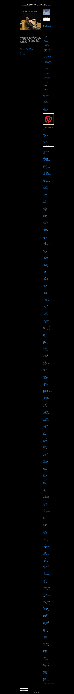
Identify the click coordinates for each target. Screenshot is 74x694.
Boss (43, 236)
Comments (45, 20)
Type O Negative (45, 643)
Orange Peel (44, 518)
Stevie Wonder (45, 594)
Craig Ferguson (45, 279)
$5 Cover (44, 152)
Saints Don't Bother (37, 4)
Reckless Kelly (45, 540)
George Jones (45, 355)
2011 (44, 36)
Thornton (44, 630)
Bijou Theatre (25, 49)
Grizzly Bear (44, 365)
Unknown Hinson (45, 646)
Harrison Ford (45, 375)
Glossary (44, 358)
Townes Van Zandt (45, 639)
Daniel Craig (44, 286)
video (43, 657)
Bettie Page (44, 201)
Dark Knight (44, 288)
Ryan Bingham (45, 561)
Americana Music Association (47, 174)
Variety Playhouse (45, 653)
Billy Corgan (44, 208)
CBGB (44, 256)
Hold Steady (44, 383)
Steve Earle (44, 590)
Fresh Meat (44, 349)
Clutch (44, 272)
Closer (44, 271)
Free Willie (44, 348)
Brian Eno (44, 238)
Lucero (44, 460)
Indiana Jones (45, 390)
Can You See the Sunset (46, 100)
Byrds (43, 249)
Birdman (44, 210)
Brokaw (44, 243)
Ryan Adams (44, 560)
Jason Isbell (44, 400)
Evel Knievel (44, 334)
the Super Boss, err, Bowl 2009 (48, 46)
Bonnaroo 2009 (45, 231)
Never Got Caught (45, 503)
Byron (43, 250)
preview (44, 530)
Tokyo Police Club (45, 635)
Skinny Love (44, 572)
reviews (44, 547)
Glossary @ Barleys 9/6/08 (48, 74)
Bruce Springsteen (45, 244)
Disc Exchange (45, 312)
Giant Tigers (44, 356)
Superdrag (44, 603)
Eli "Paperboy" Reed (46, 329)
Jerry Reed (44, 406)
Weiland (44, 666)
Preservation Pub (45, 527)
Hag (43, 370)
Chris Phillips (45, 264)
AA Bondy (44, 161)
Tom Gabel (44, 636)
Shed (43, 568)
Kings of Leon (45, 435)
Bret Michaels (45, 237)
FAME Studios (45, 337)
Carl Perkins (44, 252)
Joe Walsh (44, 414)
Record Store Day (45, 541)
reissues (44, 544)
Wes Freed (44, 667)
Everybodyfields (45, 336)
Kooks (44, 439)
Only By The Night (45, 516)
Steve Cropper (45, 589)
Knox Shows (44, 136)
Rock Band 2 (44, 553)
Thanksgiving (45, 614)
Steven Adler (44, 593)
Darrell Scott (44, 291)
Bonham (44, 228)
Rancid (44, 538)
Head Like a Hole (45, 377)
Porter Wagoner (45, 526)
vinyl (43, 658)
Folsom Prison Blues (46, 343)
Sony (43, 581)
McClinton (44, 469)
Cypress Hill (44, 285)
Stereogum (44, 108)
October (46, 44)
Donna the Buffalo (45, 314)
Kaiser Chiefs (45, 425)
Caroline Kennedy (45, 253)
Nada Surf (44, 498)
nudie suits (44, 512)
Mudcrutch (44, 491)
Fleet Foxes (44, 342)
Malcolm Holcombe (45, 463)
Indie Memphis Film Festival (47, 391)
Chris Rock (44, 265)
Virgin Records (45, 659)
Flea (43, 341)
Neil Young (44, 502)
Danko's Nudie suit (47, 77)
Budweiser (44, 245)
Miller (43, 477)
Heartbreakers (45, 378)
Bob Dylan (44, 223)
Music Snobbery (45, 103)
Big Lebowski (45, 203)
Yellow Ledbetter (45, 680)
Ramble (44, 537)
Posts (22, 688)
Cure (43, 284)
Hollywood (44, 30)
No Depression (45, 510)
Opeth (43, 517)
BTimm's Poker (45, 130)
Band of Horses (45, 188)
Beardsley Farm (45, 194)
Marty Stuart (44, 467)
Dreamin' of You (45, 319)
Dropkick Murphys (45, 322)
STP (43, 596)
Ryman (44, 562)
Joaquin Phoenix (45, 413)
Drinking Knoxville (45, 135)
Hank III (44, 372)
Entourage (44, 333)
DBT (43, 298)
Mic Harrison (44, 476)
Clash (43, 270)
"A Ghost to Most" (45, 151)
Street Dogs (44, 597)
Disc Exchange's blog (46, 102)
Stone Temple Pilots (46, 595)
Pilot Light (44, 524)
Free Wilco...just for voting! (48, 56)
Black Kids (44, 216)
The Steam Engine (45, 109)
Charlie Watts (45, 258)
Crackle (44, 134)
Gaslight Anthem (45, 351)
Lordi (43, 456)
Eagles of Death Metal (46, 326)
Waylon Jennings (45, 663)
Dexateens (44, 306)
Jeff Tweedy (44, 403)
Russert (44, 559)
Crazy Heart (44, 281)
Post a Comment (22, 54)
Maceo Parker (30, 49)
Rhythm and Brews (45, 548)
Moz (43, 488)
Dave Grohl (44, 292)
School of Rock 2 (45, 565)
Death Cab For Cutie (46, 300)
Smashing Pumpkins (46, 574)
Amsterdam (44, 175)
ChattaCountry (45, 101)
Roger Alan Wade (45, 555)
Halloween (44, 371)
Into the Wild (44, 393)
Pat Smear (44, 519)
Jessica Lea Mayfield (46, 407)
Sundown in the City (46, 601)
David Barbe (44, 294)
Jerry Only (44, 405)
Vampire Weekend (45, 651)
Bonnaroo (44, 229)
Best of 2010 (44, 200)
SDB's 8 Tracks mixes (46, 24)
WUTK (44, 678)
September (46, 45)
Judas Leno (44, 421)
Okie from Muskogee (46, 513)
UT (43, 649)
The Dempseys (45, 618)
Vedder (44, 656)
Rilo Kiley (44, 551)
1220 (43, 153)
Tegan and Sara (45, 607)
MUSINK (44, 495)
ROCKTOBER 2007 (46, 554)
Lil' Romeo (44, 454)
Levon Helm (44, 448)
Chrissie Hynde (45, 266)
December (46, 41)
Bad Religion (44, 187)
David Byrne (44, 295)
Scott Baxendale (45, 566)
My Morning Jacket (45, 496)
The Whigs (44, 629)
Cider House (44, 267)
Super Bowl (44, 602)
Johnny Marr (44, 419)
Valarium (44, 650)
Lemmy (44, 442)
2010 (44, 37)
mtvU (43, 490)
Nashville (44, 499)
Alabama (44, 166)
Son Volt (44, 580)
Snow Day (44, 576)
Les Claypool (45, 446)
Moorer (44, 484)
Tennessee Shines (45, 610)
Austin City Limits (45, 182)
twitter (43, 642)
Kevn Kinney (44, 432)
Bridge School (45, 239)
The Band (44, 615)
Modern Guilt (44, 481)
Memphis (44, 470)
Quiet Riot (44, 533)
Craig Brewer (45, 278)
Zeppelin (44, 681)
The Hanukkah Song (46, 621)
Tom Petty (44, 637)
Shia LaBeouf (45, 569)
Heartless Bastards (45, 379)
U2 (43, 644)
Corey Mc (44, 133)
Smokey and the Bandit (46, 575)
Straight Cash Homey (46, 142)
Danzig (44, 287)
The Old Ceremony (45, 624)
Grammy (44, 362)
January (46, 89)
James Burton (45, 397)
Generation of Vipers (46, 354)
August (46, 82)
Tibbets (44, 632)
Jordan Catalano (45, 420)
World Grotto (44, 674)
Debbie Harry (45, 301)
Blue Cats (44, 221)
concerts (44, 277)
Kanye (44, 426)
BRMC (44, 242)
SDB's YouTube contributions (47, 26)
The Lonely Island (45, 622)
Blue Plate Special (45, 222)
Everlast (44, 335)
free (43, 347)
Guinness (44, 368)
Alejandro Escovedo (46, 167)
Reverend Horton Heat (46, 546)
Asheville (44, 179)
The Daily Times (45, 617)
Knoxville (44, 438)
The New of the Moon (46, 623)
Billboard (44, 207)
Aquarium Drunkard (45, 96)
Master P (44, 468)
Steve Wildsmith (45, 141)
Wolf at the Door (45, 672)
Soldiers (44, 579)
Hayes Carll (44, 376)
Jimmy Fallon (45, 411)
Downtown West (45, 316)
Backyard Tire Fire (45, 186)
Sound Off (44, 582)
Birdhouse (44, 209)
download (44, 315)
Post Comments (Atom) (27, 57)
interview (44, 392)
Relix (43, 545)
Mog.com (44, 482)
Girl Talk (44, 357)
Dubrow (44, 323)
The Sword (44, 628)
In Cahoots (44, 389)
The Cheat (44, 616)
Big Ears (44, 202)
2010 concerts (45, 158)
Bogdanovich (45, 224)
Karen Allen (44, 427)
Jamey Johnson (45, 399)
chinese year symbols (46, 263)
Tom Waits (44, 638)
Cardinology (44, 251)
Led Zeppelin (45, 441)
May (45, 86)
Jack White (44, 396)
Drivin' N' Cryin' (45, 321)
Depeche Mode (45, 305)
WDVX (44, 664)
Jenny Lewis (44, 404)
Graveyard (44, 364)
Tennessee (44, 609)
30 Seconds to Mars (46, 160)
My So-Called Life (45, 497)
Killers (43, 433)
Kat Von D (44, 428)
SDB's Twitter (45, 25)
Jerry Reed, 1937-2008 (47, 78)
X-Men (44, 679)
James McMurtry (45, 398)
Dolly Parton (44, 313)
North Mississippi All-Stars (46, 511)
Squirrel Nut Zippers (46, 587)
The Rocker (44, 625)
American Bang (45, 172)
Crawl (43, 280)
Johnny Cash (45, 418)
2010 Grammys (45, 159)
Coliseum (44, 273)
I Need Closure (45, 386)
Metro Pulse (44, 140)
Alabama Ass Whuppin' (46, 95)
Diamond (44, 308)
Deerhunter (44, 302)
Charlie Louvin (45, 257)
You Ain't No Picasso (46, 110)
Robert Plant (44, 552)
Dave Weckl (44, 293)
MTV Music (44, 489)
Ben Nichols (44, 196)
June (45, 85)
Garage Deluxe (45, 350)
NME (43, 509)
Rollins (44, 558)
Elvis (43, 330)
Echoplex (44, 327)
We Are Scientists (45, 665)
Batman (44, 193)
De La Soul (44, 299)
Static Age (44, 588)
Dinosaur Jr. (44, 309)
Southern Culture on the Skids (47, 583)
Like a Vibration (45, 453)
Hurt (43, 385)
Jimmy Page (44, 412)
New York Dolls (45, 504)
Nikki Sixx (44, 505)
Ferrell (44, 340)
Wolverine (44, 673)
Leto (43, 447)
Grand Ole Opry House (46, 363)
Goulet (44, 361)
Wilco (43, 670)
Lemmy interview (46, 73)
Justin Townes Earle (46, 424)
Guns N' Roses (45, 369)
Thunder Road (45, 631)
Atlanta (44, 180)
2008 (44, 40)
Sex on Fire (44, 567)
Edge (43, 328)
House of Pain (45, 384)
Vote (43, 660)
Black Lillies (44, 217)
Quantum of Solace (45, 532)
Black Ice (44, 214)
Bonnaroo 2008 (45, 230)
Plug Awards (44, 525)
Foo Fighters (44, 344)
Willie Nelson (45, 671)
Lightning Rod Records (46, 452)
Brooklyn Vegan (45, 97)
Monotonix (44, 483)
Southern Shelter (45, 107)
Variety (44, 652)
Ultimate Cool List (45, 645)
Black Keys (44, 215)
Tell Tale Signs (45, 608)
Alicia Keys (44, 168)
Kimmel (44, 434)
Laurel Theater (45, 440)
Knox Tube (44, 137)
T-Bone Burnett (45, 604)
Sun (43, 600)
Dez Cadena (44, 307)
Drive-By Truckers (45, 320)
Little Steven (44, 455)
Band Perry (44, 189)
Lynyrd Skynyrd (45, 461)
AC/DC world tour (46, 70)
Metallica (44, 474)
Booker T (44, 235)
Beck (43, 195)
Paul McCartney (45, 523)
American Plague (45, 173)
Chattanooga (44, 259)
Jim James (44, 410)
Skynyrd (44, 573)
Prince (44, 531)
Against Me (44, 165)
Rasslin (44, 539)
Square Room (45, 586)
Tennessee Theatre (45, 611)
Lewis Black (44, 449)
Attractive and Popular (46, 181)
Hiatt (43, 382)
